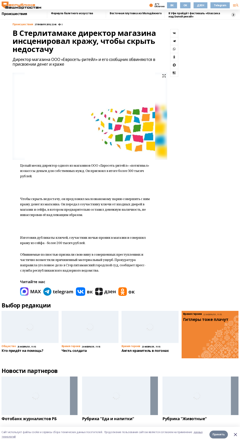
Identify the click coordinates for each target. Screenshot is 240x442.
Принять (219, 434)
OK (185, 5)
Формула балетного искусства (72, 13)
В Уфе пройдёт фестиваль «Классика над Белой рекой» (194, 15)
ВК (172, 5)
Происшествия (14, 14)
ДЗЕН (200, 5)
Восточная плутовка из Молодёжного (136, 13)
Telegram (220, 5)
